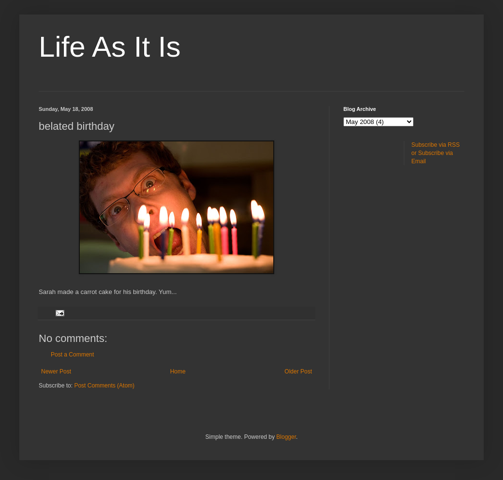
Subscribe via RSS (436, 144)
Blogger (286, 437)
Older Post (298, 371)
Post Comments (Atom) (104, 385)
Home (178, 371)
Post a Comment (72, 354)
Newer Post (56, 371)
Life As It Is (109, 47)
